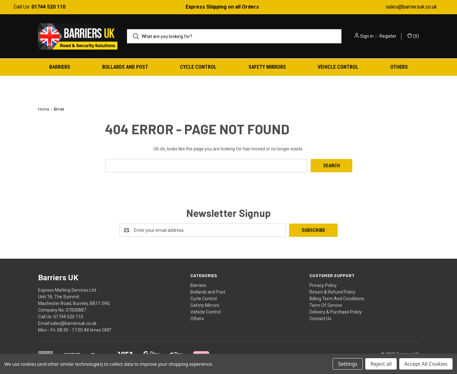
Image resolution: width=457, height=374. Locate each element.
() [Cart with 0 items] (413, 36)
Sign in (367, 36)
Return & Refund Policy (332, 292)
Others (399, 67)
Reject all (381, 363)
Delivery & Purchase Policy (335, 311)
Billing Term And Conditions (336, 298)
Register (388, 36)
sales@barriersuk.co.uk (411, 7)
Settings (347, 363)
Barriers (59, 67)
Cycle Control (198, 67)
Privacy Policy (323, 285)
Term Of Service (325, 305)
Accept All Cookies (425, 363)
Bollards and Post (125, 67)
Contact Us (320, 318)
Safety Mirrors (267, 67)
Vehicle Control (338, 67)
